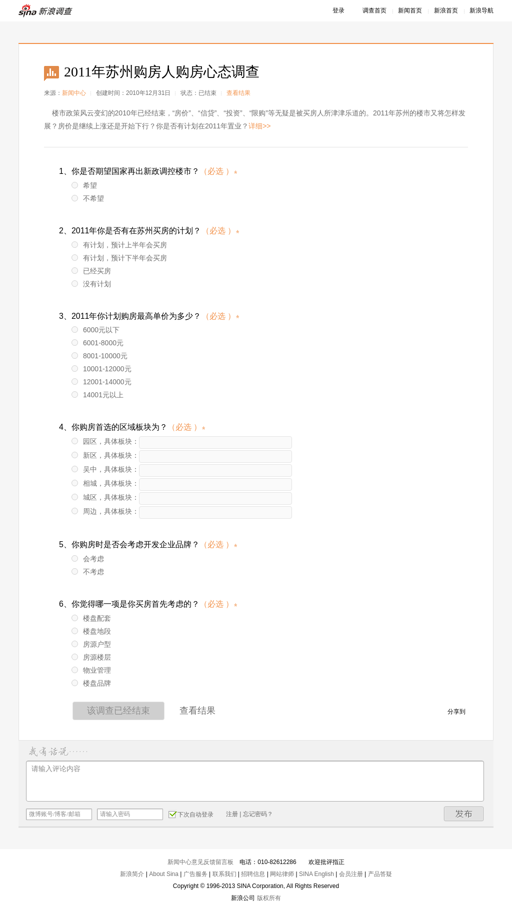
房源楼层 (91, 657)
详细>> (259, 126)
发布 (464, 814)
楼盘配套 (91, 618)
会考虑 (88, 559)
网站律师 (282, 874)
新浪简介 (132, 874)
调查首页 (374, 10)
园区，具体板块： (105, 441)
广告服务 (196, 874)
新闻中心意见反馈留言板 (201, 862)
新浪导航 (482, 10)
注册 (232, 814)
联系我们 (224, 874)
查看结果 (238, 92)
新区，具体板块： (105, 455)
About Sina (163, 874)
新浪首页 (446, 10)
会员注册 (351, 874)
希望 (84, 185)
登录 (338, 10)
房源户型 (91, 644)
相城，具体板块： (105, 483)
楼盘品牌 (91, 683)
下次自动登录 (191, 814)
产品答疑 (380, 874)
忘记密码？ (258, 814)
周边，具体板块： (105, 511)
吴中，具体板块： (105, 469)
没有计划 (91, 284)
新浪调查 (46, 10)
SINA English (316, 874)
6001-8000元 (98, 343)
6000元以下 (96, 330)
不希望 (88, 198)
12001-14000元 (102, 382)
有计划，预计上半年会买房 (119, 245)
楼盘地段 (91, 631)
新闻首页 (410, 10)
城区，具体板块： (105, 497)
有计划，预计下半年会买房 (119, 258)
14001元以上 (98, 395)
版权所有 (269, 898)
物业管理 (91, 670)
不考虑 (88, 572)
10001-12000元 (102, 369)
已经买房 (91, 271)
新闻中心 (74, 92)
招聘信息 (253, 874)
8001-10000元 (100, 356)
